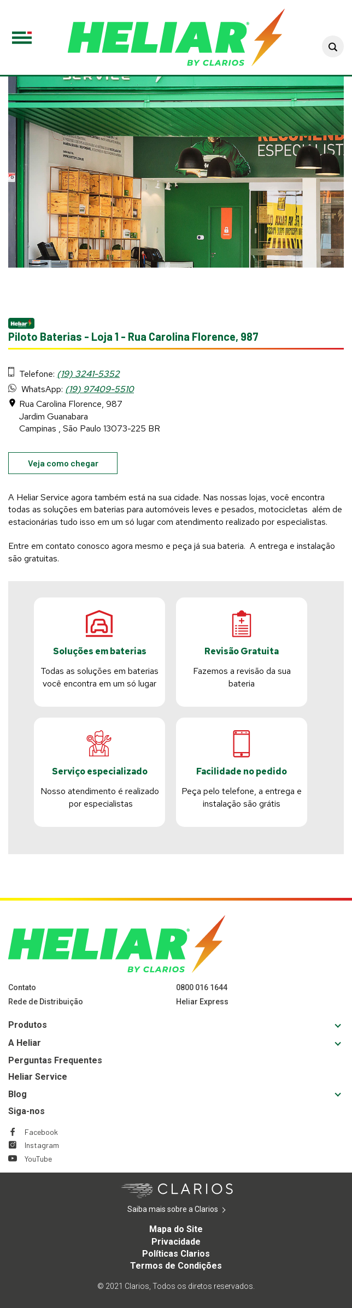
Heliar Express (202, 1001)
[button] (333, 46)
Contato (22, 987)
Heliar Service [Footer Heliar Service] (37, 1077)
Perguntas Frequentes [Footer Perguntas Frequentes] (55, 1060)
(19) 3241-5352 (88, 374)
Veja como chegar (73, 465)
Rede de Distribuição (45, 1001)
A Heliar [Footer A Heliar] (24, 1043)
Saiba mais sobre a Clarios (189, 1209)
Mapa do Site (176, 1229)
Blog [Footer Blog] (17, 1094)
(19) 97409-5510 (99, 389)
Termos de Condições (176, 1265)
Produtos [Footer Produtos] (27, 1025)
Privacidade (176, 1241)
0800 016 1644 (201, 987)
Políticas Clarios (176, 1253)
